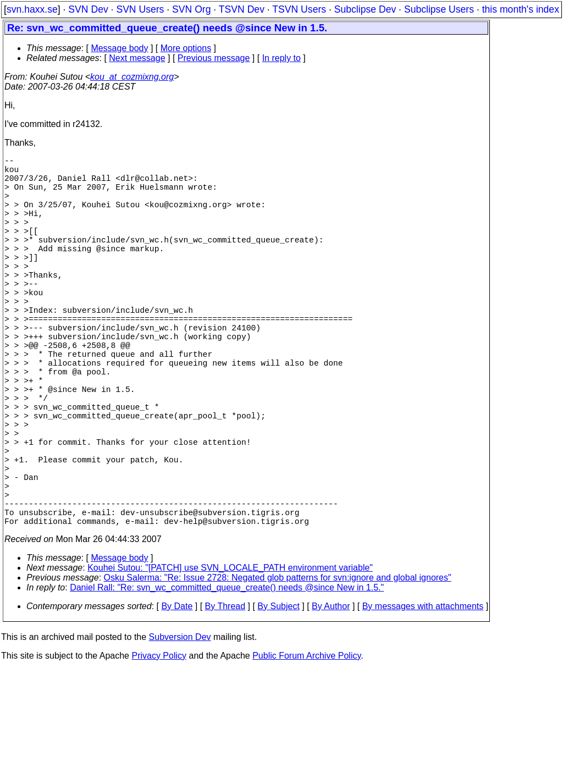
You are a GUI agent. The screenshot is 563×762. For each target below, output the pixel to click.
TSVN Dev (241, 9)
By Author (331, 698)
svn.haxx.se (32, 9)
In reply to (281, 58)
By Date (176, 698)
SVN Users (140, 9)
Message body (119, 48)
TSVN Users (299, 9)
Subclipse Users (439, 9)
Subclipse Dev (365, 9)
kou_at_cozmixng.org (132, 76)
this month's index (520, 9)
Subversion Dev (180, 729)
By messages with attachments (423, 698)
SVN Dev (88, 9)
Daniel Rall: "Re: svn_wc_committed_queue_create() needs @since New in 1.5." (227, 679)
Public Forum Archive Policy (306, 748)
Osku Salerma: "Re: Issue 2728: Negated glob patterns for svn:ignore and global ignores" (277, 670)
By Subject (278, 698)
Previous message (214, 58)
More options (186, 48)
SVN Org (191, 9)
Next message (137, 58)
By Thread (225, 698)
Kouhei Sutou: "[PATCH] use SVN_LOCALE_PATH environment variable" (230, 660)
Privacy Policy (158, 748)
